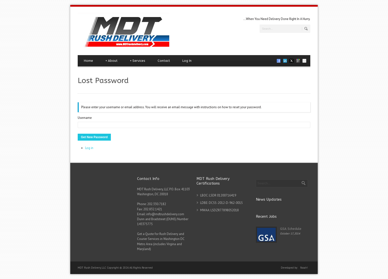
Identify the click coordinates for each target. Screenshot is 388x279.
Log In (187, 61)
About (111, 61)
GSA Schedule (290, 229)
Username (85, 118)
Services (137, 61)
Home (88, 61)
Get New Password (94, 137)
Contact (164, 61)
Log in (89, 148)
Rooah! (304, 267)
